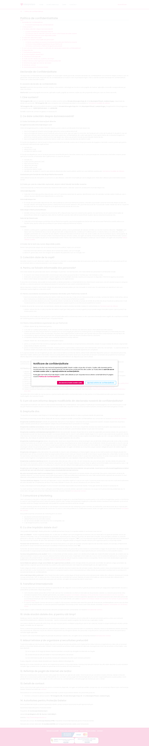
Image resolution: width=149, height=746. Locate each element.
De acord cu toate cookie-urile (70, 383)
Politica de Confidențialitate (49, 377)
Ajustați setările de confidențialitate (100, 383)
